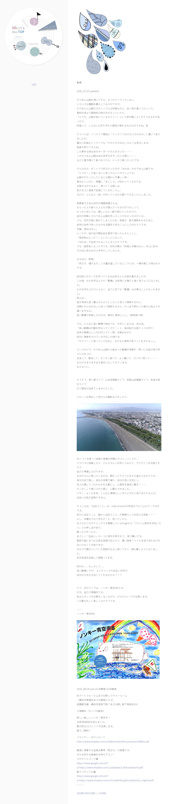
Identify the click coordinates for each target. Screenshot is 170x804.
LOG (34, 84)
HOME (102, 793)
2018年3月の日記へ (87, 793)
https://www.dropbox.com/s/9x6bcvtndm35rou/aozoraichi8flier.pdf (113, 741)
